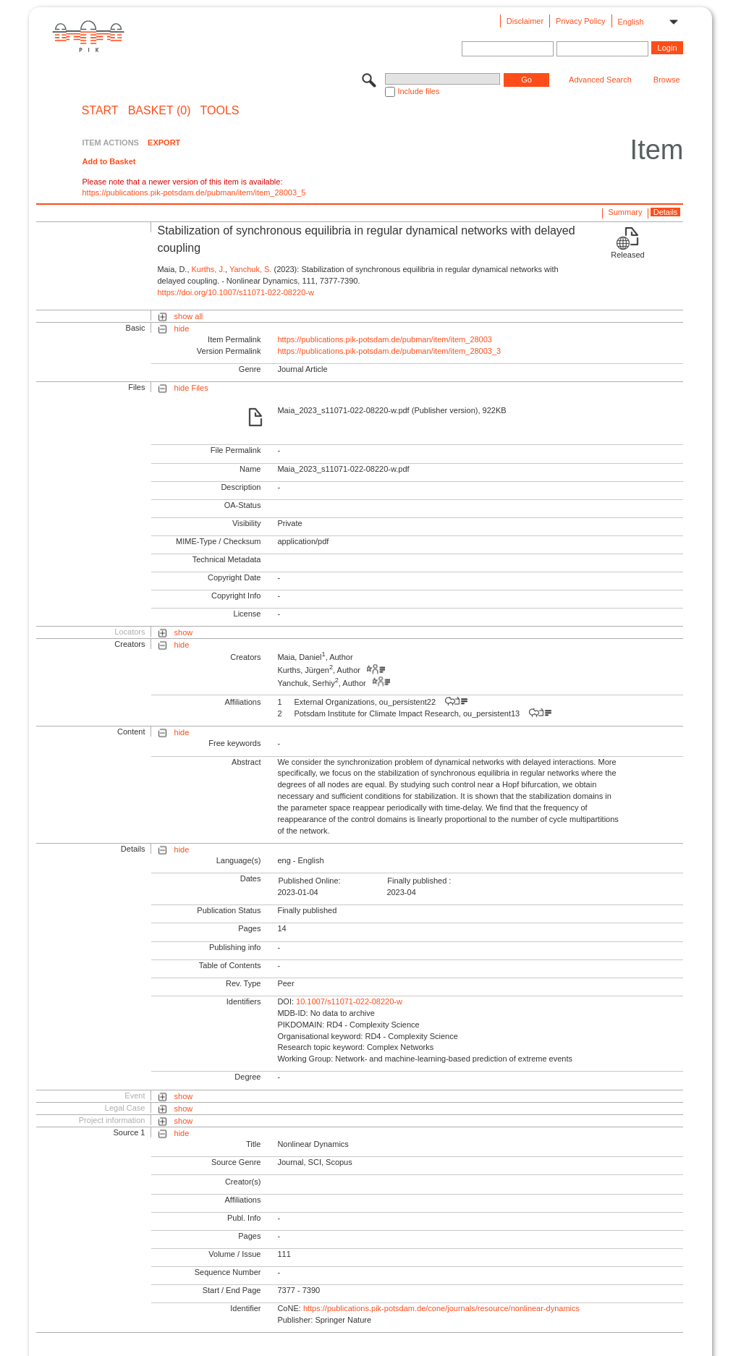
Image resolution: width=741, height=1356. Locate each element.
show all (188, 316)
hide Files (191, 388)
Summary (625, 212)
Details (665, 212)
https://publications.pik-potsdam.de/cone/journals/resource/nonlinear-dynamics (441, 1308)
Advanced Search (600, 79)
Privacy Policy (580, 21)
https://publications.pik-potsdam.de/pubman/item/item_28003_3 (389, 351)
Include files (418, 91)
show (183, 632)
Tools (220, 110)
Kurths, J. (208, 269)
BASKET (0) (159, 110)
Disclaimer (525, 21)
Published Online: (309, 880)
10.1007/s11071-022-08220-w (349, 1001)
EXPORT (164, 142)
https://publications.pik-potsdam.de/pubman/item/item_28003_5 (193, 192)
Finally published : (419, 880)
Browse (666, 79)
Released (627, 254)
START (100, 110)
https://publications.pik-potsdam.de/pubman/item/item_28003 (384, 339)
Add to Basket (108, 161)
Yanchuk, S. (250, 269)
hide (182, 328)
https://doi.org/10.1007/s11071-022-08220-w (235, 292)
